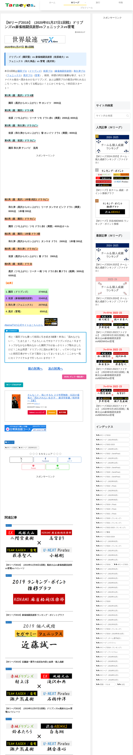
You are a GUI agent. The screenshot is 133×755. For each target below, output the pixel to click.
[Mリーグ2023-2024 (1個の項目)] (112, 537)
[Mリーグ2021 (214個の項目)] (121, 564)
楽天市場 (62, 412)
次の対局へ (55, 368)
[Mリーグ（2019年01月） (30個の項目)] (112, 666)
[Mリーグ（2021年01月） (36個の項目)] (112, 569)
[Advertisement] (45, 176)
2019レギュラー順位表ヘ (74, 377)
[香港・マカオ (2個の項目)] (105, 684)
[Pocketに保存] (59, 460)
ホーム (49, 747)
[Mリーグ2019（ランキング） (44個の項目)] (112, 629)
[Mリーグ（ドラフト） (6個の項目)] (112, 643)
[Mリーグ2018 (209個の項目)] (103, 564)
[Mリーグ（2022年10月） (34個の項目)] (112, 606)
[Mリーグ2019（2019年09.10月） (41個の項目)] (112, 634)
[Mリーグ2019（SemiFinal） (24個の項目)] (112, 468)
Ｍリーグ (9, 442)
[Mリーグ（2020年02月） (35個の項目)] (112, 583)
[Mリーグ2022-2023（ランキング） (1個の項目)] (112, 528)
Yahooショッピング (37, 413)
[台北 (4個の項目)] (123, 684)
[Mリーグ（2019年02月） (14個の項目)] (112, 661)
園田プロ (22, 71)
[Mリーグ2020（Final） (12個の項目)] (112, 509)
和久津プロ (79, 71)
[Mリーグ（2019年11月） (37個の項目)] (112, 560)
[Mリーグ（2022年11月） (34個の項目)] (112, 611)
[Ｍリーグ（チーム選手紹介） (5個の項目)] (112, 638)
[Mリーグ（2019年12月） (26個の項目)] (112, 463)
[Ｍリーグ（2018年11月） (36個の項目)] (112, 675)
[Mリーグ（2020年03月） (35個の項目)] (112, 587)
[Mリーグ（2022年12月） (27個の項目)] (112, 458)
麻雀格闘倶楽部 (63, 71)
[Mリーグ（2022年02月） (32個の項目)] (112, 491)
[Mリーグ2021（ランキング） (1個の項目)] (112, 523)
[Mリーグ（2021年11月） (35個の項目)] (112, 592)
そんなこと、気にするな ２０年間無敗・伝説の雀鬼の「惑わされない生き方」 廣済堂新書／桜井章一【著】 (53, 398)
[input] (112, 116)
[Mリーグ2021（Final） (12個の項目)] (112, 514)
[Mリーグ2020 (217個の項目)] (112, 601)
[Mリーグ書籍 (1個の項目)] (112, 532)
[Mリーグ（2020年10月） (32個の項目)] (112, 620)
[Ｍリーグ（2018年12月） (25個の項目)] (112, 671)
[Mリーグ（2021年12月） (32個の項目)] (112, 551)
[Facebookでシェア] (31, 460)
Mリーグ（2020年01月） (28, 448)
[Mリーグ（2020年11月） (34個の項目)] (112, 597)
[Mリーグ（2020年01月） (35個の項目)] (112, 578)
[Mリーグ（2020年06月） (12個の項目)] (112, 500)
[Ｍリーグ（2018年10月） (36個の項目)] (112, 680)
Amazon (51, 412)
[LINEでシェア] (72, 460)
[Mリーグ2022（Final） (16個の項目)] (112, 486)
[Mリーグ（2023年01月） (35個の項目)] (112, 555)
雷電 (37, 75)
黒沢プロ (28, 75)
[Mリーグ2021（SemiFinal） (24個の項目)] (112, 477)
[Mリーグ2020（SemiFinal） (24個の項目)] (112, 472)
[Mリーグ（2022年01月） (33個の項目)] (112, 615)
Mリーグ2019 (11, 448)
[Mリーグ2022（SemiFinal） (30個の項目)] (112, 454)
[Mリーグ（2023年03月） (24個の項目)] (112, 481)
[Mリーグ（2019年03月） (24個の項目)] (112, 657)
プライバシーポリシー (77, 747)
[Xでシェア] (18, 460)
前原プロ (48, 71)
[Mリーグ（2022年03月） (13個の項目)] (112, 495)
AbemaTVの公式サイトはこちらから (24, 325)
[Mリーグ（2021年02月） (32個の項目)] (112, 624)
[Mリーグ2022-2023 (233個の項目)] (112, 444)
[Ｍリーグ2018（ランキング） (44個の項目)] (112, 647)
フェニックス (14, 75)
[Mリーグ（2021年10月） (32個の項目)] (112, 574)
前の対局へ (35, 368)
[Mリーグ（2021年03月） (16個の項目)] (112, 440)
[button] (127, 115)
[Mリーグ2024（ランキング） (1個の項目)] (112, 546)
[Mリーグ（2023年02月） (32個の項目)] (112, 541)
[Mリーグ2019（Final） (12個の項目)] (112, 504)
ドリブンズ (35, 71)
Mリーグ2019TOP (13, 385)
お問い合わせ (60, 747)
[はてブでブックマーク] (45, 460)
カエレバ (37, 403)
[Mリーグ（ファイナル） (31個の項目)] (112, 652)
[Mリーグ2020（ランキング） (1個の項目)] (112, 518)
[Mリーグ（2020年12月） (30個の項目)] (112, 449)
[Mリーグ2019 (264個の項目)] (112, 435)
